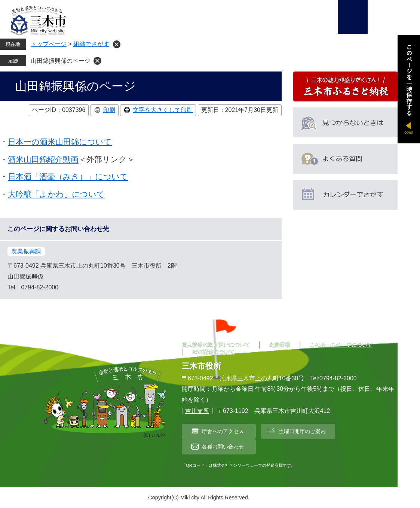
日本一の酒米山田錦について (60, 141)
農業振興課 (26, 251)
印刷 (109, 110)
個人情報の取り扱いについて (216, 345)
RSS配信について (213, 352)
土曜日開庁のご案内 (302, 431)
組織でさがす (91, 44)
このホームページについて (341, 345)
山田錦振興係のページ (61, 61)
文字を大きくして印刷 (163, 110)
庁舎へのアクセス (223, 431)
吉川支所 (197, 411)
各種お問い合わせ (223, 447)
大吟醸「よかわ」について (56, 194)
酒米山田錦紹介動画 (43, 159)
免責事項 (279, 345)
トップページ (49, 44)
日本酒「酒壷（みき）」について (68, 176)
